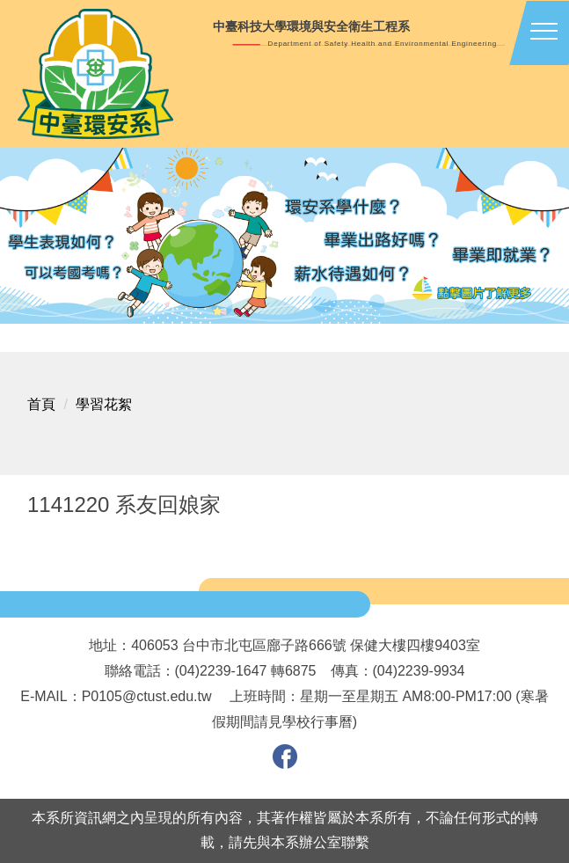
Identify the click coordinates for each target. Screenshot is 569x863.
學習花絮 (104, 404)
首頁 (41, 404)
